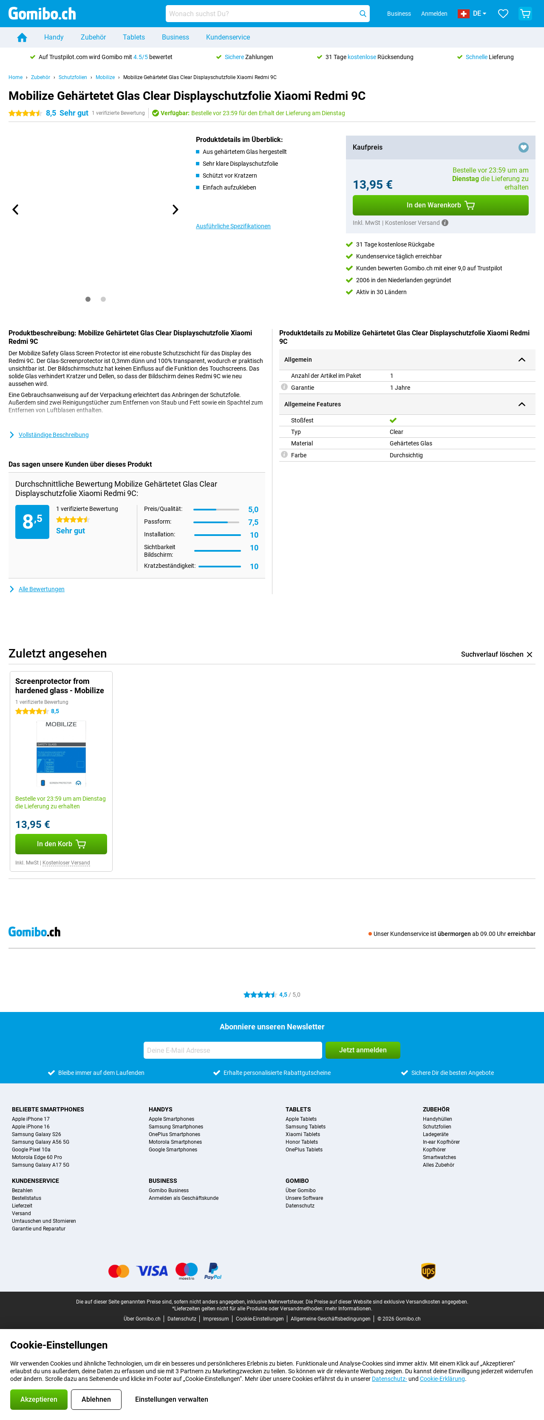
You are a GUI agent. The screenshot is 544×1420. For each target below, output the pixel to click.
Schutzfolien (73, 77)
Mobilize (105, 77)
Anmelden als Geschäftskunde (183, 1198)
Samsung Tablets (306, 1127)
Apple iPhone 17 (31, 1119)
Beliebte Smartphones (48, 1109)
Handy (54, 37)
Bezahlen (22, 1190)
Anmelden (434, 13)
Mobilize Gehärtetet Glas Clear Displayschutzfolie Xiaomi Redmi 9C (200, 77)
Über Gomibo (301, 1190)
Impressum (216, 1319)
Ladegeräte (435, 1134)
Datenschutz (300, 1206)
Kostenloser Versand (66, 863)
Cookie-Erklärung (442, 1378)
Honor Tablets (302, 1142)
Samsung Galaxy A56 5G (40, 1142)
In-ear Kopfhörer (441, 1142)
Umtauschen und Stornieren (44, 1221)
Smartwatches (439, 1157)
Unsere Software (304, 1198)
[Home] (22, 37)
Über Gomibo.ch (142, 1319)
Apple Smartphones (171, 1119)
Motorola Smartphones (175, 1142)
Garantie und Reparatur (38, 1229)
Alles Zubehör (438, 1165)
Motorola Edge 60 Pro (37, 1157)
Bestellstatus (26, 1198)
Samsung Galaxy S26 (36, 1134)
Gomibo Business (169, 1190)
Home (15, 77)
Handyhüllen (437, 1119)
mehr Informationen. (348, 1309)
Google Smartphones (173, 1150)
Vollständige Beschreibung (48, 434)
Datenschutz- (389, 1378)
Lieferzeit (22, 1206)
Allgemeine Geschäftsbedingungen (331, 1319)
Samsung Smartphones (176, 1127)
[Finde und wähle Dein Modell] (268, 13)
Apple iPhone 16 (31, 1127)
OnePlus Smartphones (174, 1134)
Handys (161, 1109)
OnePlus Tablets (304, 1150)
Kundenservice (228, 37)
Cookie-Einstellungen (260, 1319)
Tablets (134, 37)
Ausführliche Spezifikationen (233, 226)
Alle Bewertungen (36, 589)
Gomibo (297, 1180)
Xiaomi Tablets (303, 1134)
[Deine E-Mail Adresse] (233, 1050)
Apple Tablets (301, 1119)
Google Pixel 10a (31, 1150)
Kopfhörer (434, 1150)
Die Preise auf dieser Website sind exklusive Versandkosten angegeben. (387, 1302)
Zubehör (93, 37)
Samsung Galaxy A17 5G (40, 1165)
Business (175, 37)
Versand (21, 1213)
